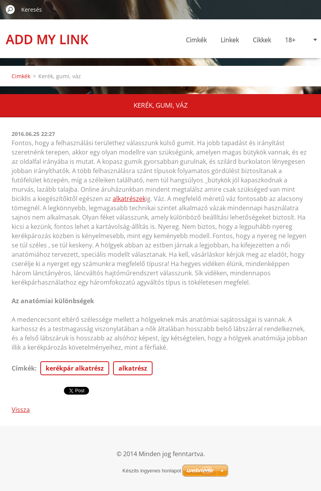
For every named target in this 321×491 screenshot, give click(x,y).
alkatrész (132, 368)
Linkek (230, 40)
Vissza (21, 409)
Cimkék (196, 40)
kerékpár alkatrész (75, 368)
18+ (290, 40)
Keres (10, 9)
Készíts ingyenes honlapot (151, 471)
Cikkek (262, 40)
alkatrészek (129, 198)
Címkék (23, 368)
